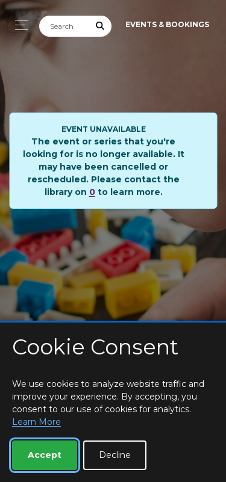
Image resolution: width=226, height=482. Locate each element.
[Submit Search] (100, 26)
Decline (115, 455)
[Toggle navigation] (18, 25)
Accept (44, 455)
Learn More (36, 421)
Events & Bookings (167, 24)
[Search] (64, 26)
